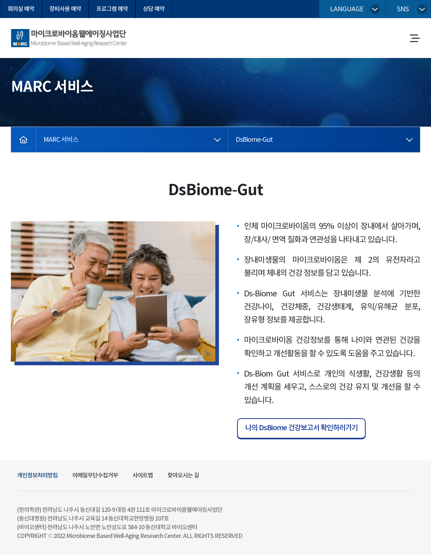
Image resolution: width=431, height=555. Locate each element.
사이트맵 (143, 475)
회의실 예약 (21, 9)
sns (403, 9)
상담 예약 (153, 9)
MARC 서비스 (61, 140)
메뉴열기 (415, 39)
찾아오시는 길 (183, 475)
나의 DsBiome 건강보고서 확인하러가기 (301, 428)
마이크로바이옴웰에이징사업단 (46, 31)
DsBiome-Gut (254, 140)
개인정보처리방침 (37, 475)
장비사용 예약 (65, 9)
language (347, 9)
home (19, 132)
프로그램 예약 (112, 9)
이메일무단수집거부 (95, 475)
